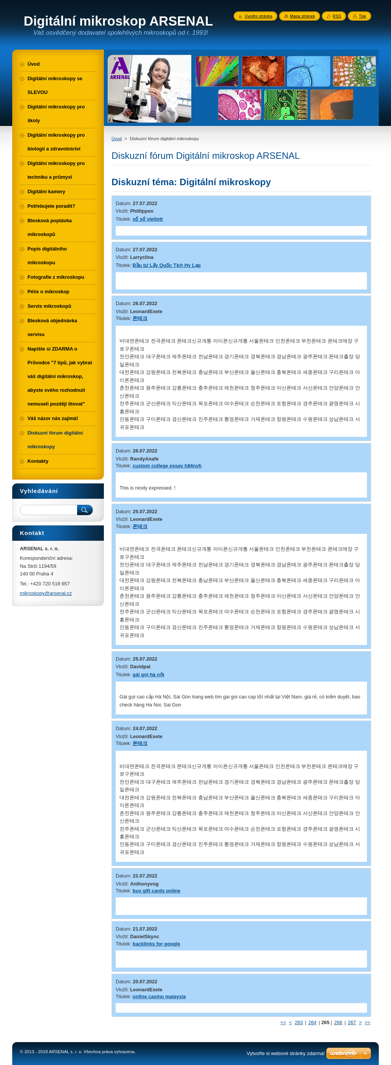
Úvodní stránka (258, 16)
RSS (337, 16)
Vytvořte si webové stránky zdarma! (286, 1053)
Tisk (362, 16)
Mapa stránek (302, 16)
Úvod (116, 138)
